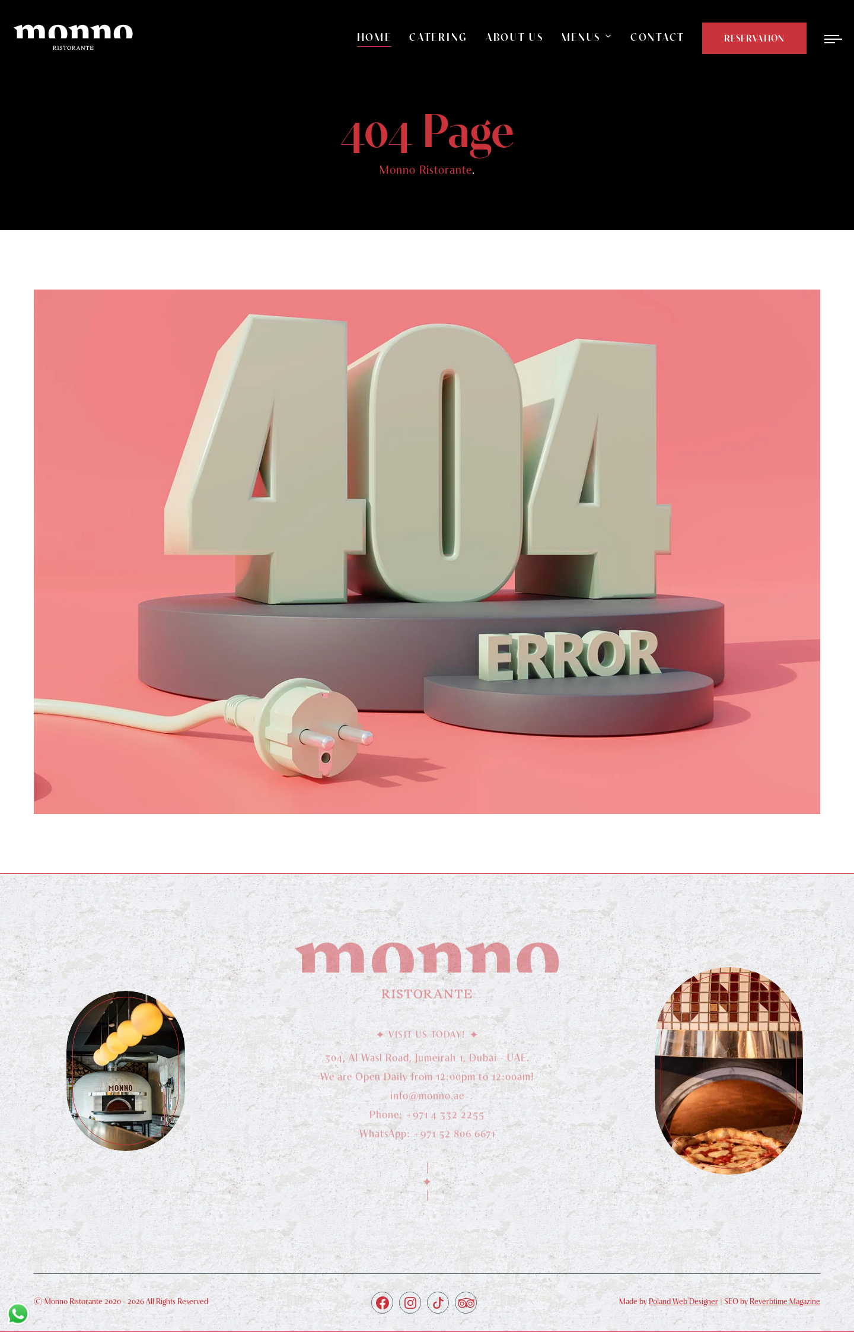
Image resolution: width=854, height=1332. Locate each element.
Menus (581, 37)
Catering (438, 37)
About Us (515, 37)
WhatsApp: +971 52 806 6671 (427, 1136)
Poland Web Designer (683, 1301)
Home (374, 37)
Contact (657, 37)
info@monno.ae (427, 1098)
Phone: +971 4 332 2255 (427, 1117)
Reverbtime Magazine (785, 1301)
